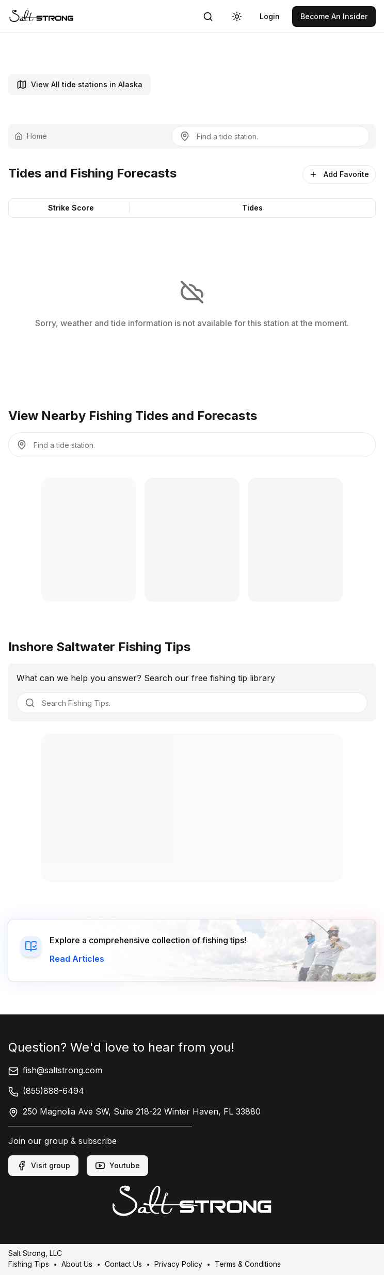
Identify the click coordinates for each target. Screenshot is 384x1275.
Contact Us (123, 1263)
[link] (41, 16)
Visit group (43, 1165)
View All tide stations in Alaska (79, 84)
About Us (76, 1263)
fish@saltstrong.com (55, 1070)
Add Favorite (339, 174)
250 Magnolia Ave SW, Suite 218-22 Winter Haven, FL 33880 (134, 1111)
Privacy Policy (178, 1263)
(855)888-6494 (46, 1091)
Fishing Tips (28, 1263)
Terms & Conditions (248, 1263)
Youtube (117, 1165)
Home (30, 136)
